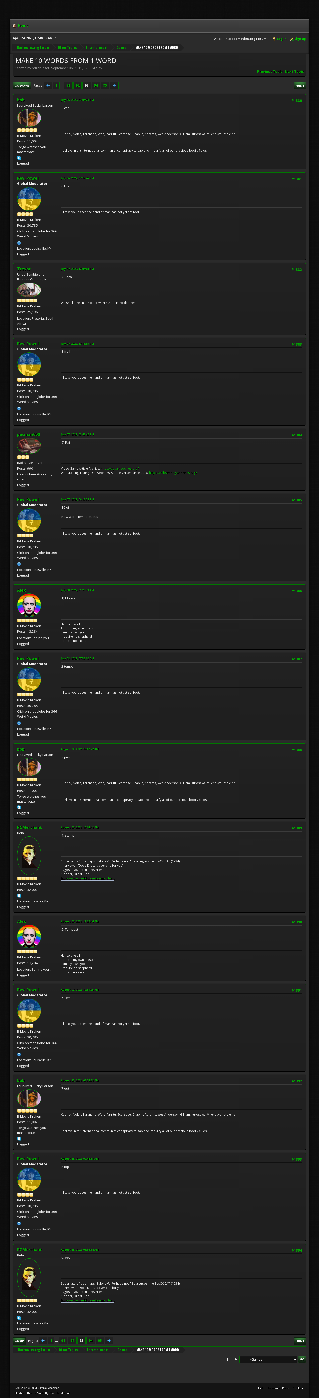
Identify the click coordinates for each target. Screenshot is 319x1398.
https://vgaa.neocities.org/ (120, 468)
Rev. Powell (28, 178)
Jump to (232, 1359)
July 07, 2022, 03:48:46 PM (77, 434)
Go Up (19, 1341)
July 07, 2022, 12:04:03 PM (77, 269)
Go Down (22, 85)
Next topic (294, 72)
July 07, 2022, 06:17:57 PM (77, 499)
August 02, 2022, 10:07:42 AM (80, 827)
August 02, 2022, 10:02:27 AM (80, 749)
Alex (21, 590)
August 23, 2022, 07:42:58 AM (80, 1158)
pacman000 (28, 434)
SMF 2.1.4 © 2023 (26, 1387)
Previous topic (269, 72)
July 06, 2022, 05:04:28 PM (77, 100)
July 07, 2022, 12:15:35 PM (77, 343)
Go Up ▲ (298, 1388)
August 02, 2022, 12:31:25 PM (80, 989)
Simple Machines (48, 1387)
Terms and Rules (278, 1388)
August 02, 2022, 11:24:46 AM (80, 921)
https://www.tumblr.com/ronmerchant (87, 878)
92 (78, 85)
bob (21, 100)
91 (68, 85)
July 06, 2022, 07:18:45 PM (77, 178)
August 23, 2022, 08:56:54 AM (80, 1249)
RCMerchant (29, 827)
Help (261, 1388)
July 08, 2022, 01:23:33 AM (77, 590)
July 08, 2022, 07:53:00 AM (77, 658)
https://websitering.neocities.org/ (173, 473)
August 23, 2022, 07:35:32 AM (80, 1080)
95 (105, 85)
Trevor (24, 269)
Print (299, 85)
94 (96, 85)
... (62, 85)
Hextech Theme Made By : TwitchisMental (42, 1393)
